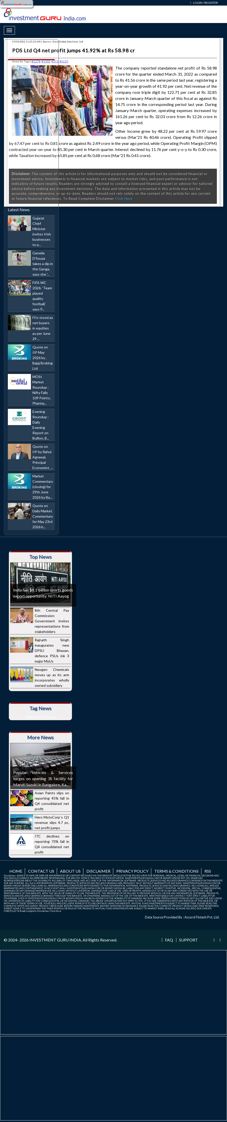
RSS (207, 871)
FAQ (169, 940)
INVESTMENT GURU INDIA (55, 939)
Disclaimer (98, 871)
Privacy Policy (132, 871)
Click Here (124, 198)
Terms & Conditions (176, 871)
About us (70, 871)
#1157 (64, 61)
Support (188, 940)
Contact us (41, 871)
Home (15, 871)
